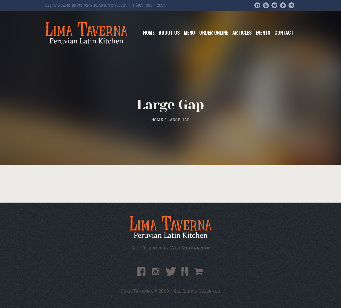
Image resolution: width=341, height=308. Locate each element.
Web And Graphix (189, 248)
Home (157, 119)
